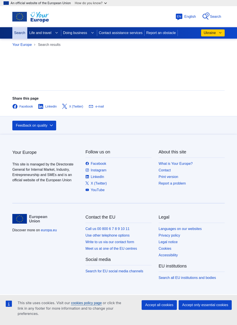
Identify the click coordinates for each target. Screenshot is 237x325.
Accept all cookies (159, 305)
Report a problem (172, 183)
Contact (165, 170)
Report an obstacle (161, 33)
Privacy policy (169, 235)
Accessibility (168, 255)
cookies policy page (86, 303)
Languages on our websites (180, 229)
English (186, 16)
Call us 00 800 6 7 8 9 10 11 (107, 229)
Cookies (165, 248)
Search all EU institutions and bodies (187, 278)
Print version (168, 177)
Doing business (78, 33)
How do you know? (91, 3)
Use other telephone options (107, 235)
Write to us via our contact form (109, 242)
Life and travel (44, 33)
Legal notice (168, 242)
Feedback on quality (35, 125)
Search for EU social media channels (114, 271)
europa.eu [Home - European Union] (49, 230)
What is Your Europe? (176, 163)
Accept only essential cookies (205, 305)
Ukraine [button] (213, 33)
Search (211, 16)
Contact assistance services (121, 33)
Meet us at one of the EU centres (111, 248)
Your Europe (22, 45)
